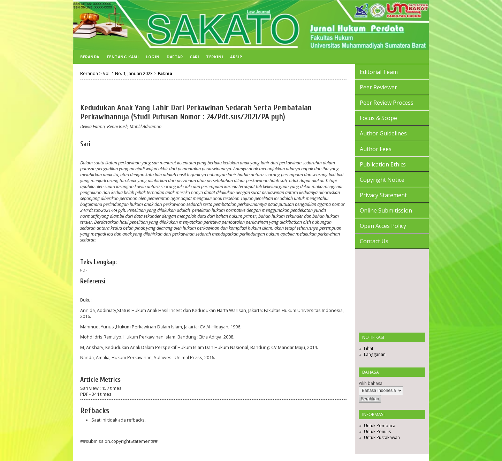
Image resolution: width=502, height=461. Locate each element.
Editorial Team (379, 72)
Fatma (165, 73)
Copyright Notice (382, 180)
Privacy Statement (383, 195)
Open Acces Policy (383, 226)
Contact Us (374, 241)
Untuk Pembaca (379, 426)
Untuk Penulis (377, 431)
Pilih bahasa (370, 383)
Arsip (236, 56)
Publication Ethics (383, 164)
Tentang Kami (122, 56)
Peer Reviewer (378, 87)
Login (153, 56)
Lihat (368, 348)
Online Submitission (386, 210)
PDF (84, 270)
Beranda (89, 56)
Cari (194, 56)
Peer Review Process (386, 102)
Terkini (214, 56)
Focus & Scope (378, 118)
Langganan (375, 354)
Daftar (175, 56)
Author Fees (375, 149)
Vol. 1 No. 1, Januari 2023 (128, 73)
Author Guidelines (383, 133)
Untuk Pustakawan (382, 437)
